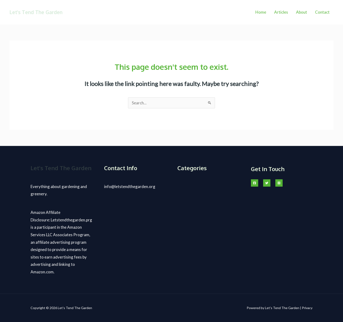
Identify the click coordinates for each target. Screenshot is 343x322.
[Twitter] (266, 183)
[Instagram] (279, 183)
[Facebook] (254, 183)
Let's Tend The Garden (35, 12)
